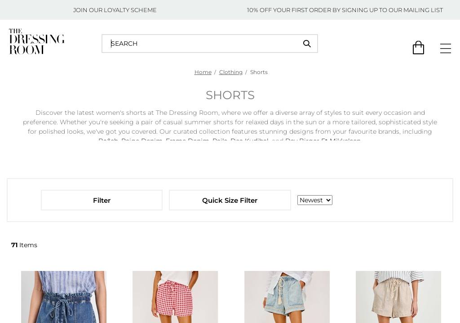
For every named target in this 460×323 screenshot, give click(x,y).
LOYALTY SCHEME (130, 9)
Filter (102, 200)
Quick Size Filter (229, 200)
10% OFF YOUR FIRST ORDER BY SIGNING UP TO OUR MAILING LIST (345, 9)
